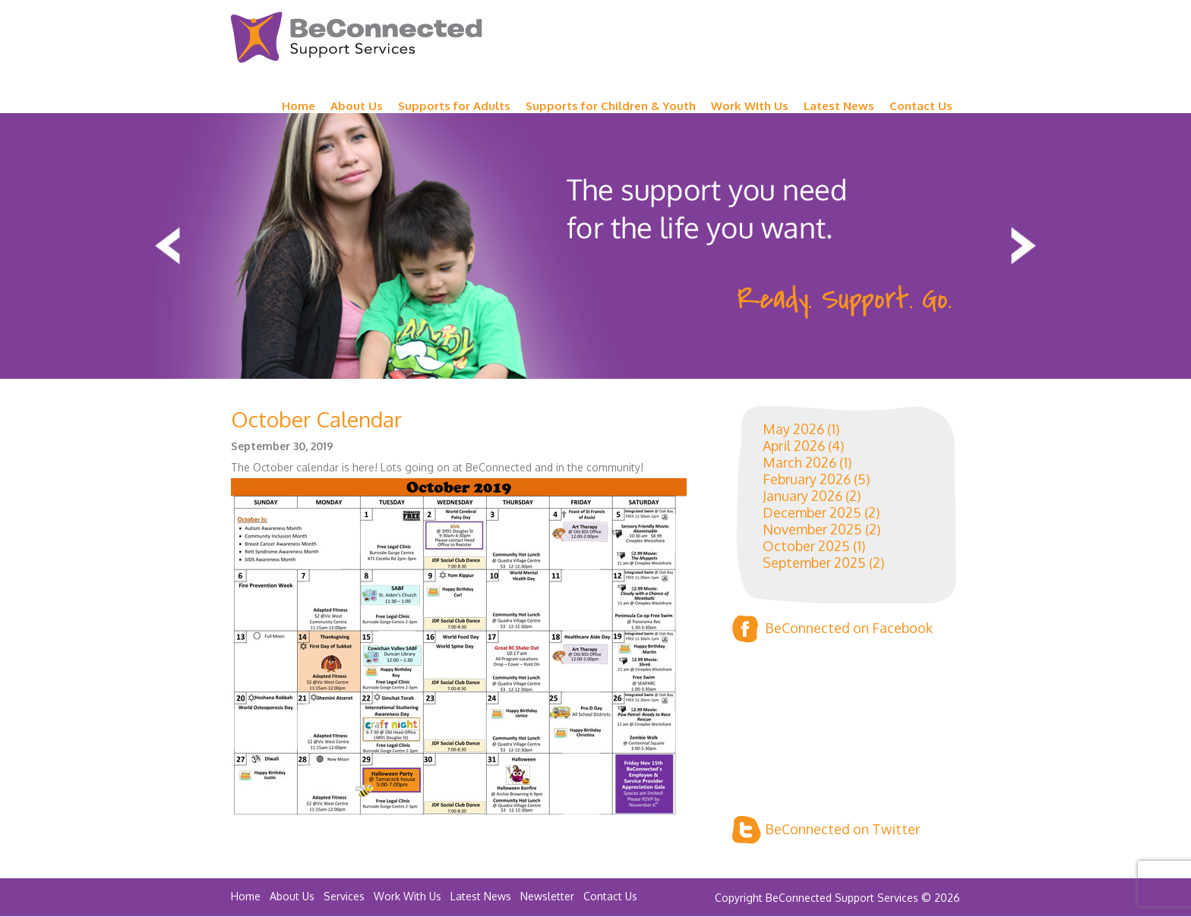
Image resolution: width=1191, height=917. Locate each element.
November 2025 (812, 529)
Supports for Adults (454, 106)
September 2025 (814, 562)
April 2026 (794, 445)
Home (298, 106)
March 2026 (799, 462)
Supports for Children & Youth (611, 106)
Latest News (839, 106)
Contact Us (920, 106)
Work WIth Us (749, 106)
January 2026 (802, 495)
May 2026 (793, 429)
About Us (356, 106)
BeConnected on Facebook (832, 629)
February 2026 (807, 479)
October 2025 (806, 545)
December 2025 (812, 512)
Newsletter (547, 896)
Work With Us (407, 896)
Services (344, 896)
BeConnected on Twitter (826, 830)
